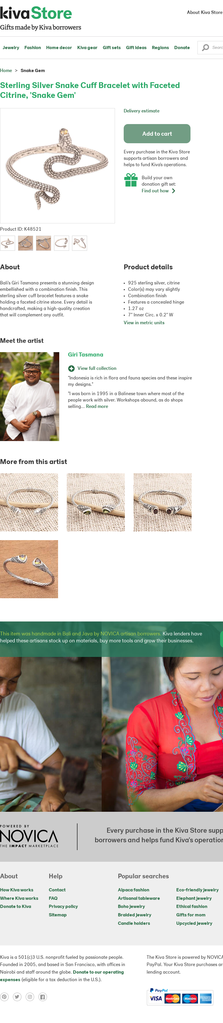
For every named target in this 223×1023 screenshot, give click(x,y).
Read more (97, 406)
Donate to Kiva (15, 906)
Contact (57, 890)
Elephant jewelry (194, 898)
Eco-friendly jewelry (197, 890)
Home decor (59, 48)
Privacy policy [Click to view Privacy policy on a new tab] (63, 906)
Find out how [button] (159, 191)
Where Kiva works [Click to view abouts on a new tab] (19, 898)
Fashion (32, 48)
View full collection (92, 368)
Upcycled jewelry (194, 923)
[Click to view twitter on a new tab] (19, 997)
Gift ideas (136, 48)
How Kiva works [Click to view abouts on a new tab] (16, 890)
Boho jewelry (131, 906)
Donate (182, 48)
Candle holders (134, 923)
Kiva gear (87, 48)
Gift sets (112, 48)
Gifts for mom (191, 915)
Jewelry (11, 48)
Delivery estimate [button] (141, 111)
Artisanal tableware (139, 898)
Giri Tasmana (85, 355)
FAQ (53, 898)
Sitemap (58, 915)
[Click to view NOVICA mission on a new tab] (29, 836)
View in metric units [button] (144, 323)
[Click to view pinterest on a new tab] (6, 997)
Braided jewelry (134, 915)
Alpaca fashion (133, 890)
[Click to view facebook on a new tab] (44, 997)
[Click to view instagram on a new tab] (32, 997)
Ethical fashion (191, 906)
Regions (160, 48)
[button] (205, 49)
